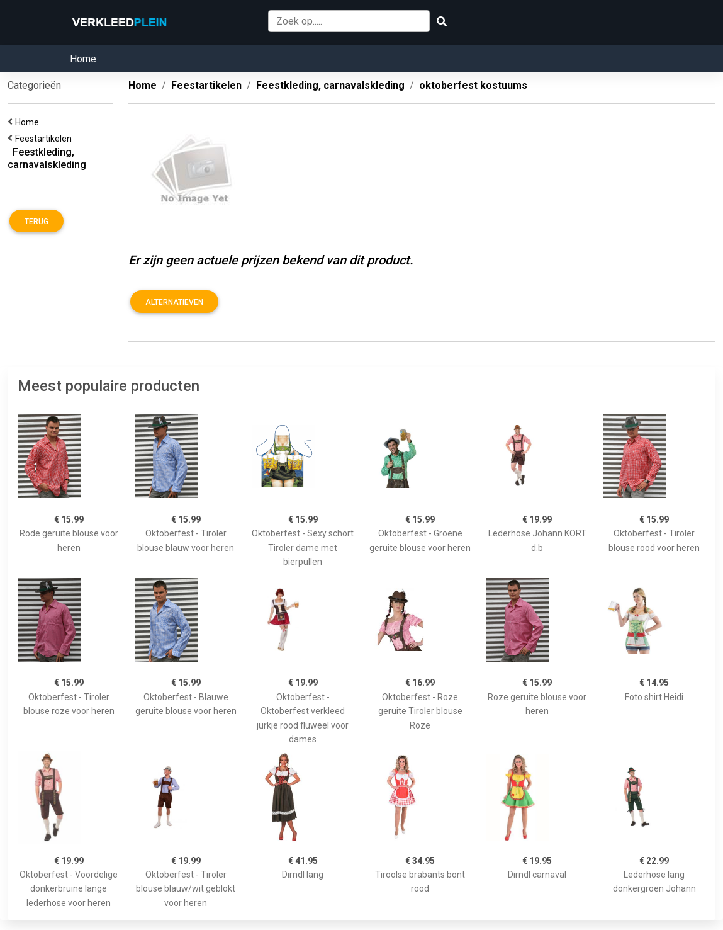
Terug (36, 221)
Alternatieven (174, 302)
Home (83, 59)
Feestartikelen (45, 138)
